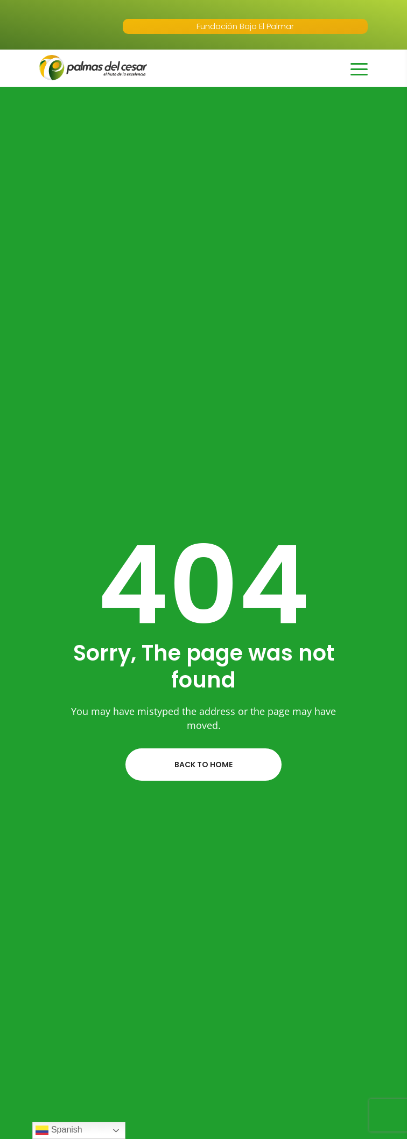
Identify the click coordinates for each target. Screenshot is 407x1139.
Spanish (59, 1130)
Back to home (203, 764)
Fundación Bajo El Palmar (245, 26)
